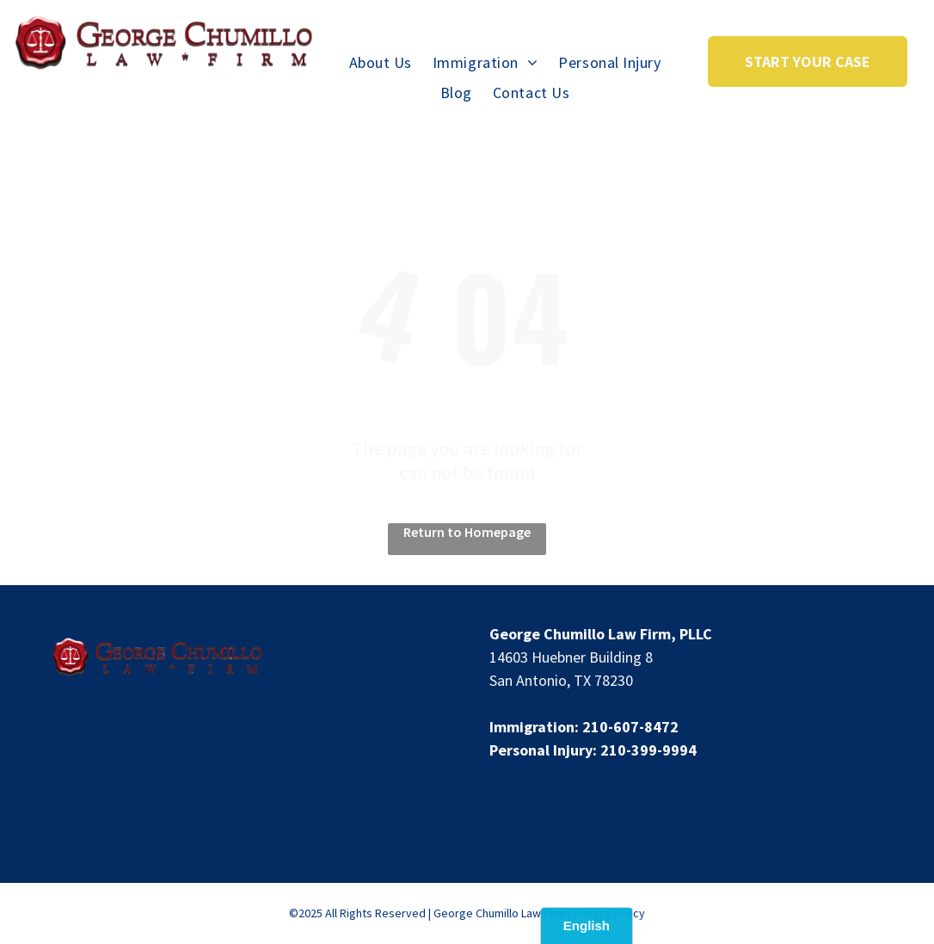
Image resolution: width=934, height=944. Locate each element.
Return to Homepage (467, 531)
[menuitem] (380, 62)
